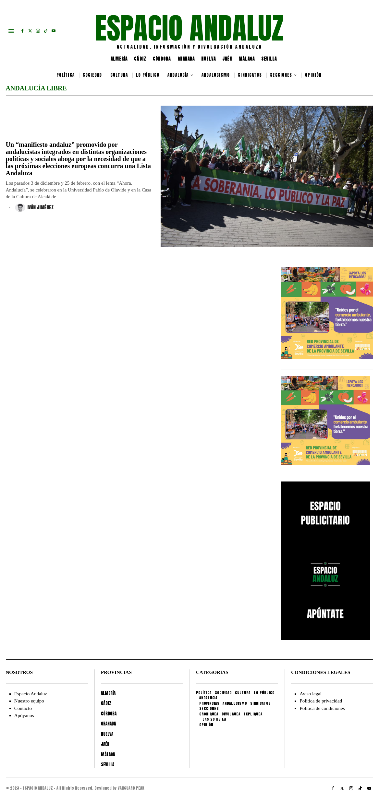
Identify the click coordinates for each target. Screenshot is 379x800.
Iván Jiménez (34, 207)
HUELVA (208, 59)
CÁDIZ (140, 59)
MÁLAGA (246, 59)
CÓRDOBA (162, 59)
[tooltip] (22, 30)
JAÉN (227, 59)
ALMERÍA (119, 59)
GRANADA (186, 59)
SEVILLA (269, 59)
